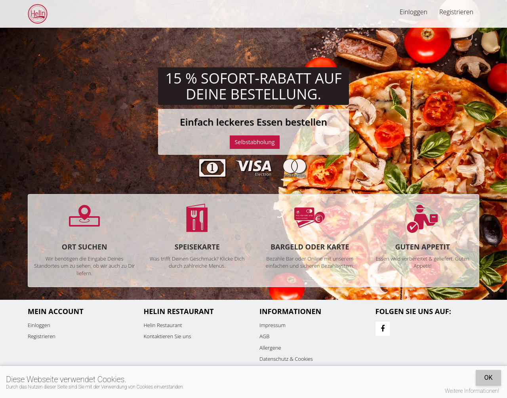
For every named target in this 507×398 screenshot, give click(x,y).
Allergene (270, 347)
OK (488, 377)
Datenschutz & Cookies (286, 358)
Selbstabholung (255, 142)
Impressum (272, 325)
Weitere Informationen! (472, 391)
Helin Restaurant (163, 325)
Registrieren (456, 12)
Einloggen (413, 12)
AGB (264, 336)
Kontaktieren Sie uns (167, 336)
